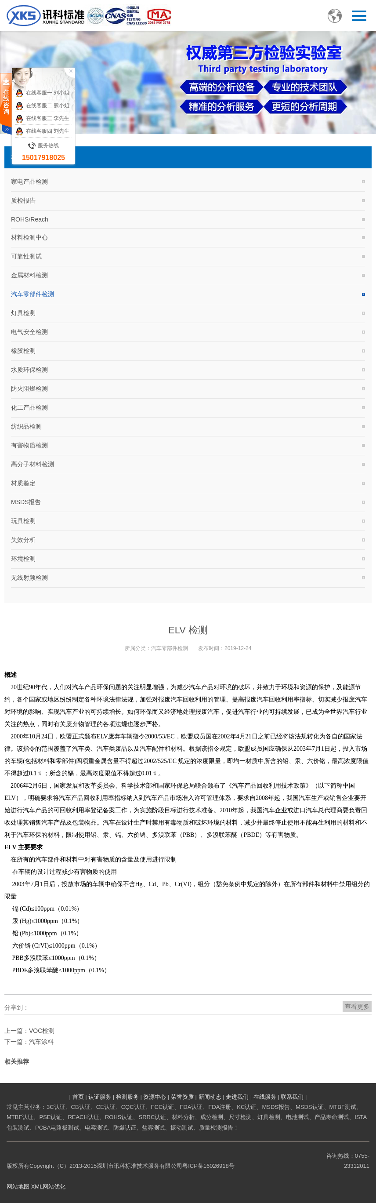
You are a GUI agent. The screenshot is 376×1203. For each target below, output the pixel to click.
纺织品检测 (26, 426)
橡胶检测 (23, 350)
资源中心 (154, 1097)
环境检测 (23, 558)
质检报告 (23, 200)
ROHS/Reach (29, 219)
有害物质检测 (29, 445)
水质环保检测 (29, 369)
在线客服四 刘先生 (42, 131)
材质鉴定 (23, 483)
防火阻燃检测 (29, 388)
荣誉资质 (182, 1097)
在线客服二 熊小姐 (42, 106)
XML (37, 1186)
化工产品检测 (29, 407)
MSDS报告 (26, 501)
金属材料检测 (29, 275)
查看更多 (357, 1006)
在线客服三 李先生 (42, 118)
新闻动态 (210, 1097)
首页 (78, 1097)
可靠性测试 (26, 256)
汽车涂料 (41, 1041)
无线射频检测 (29, 577)
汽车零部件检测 (32, 294)
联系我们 (292, 1097)
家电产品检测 (29, 181)
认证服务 (99, 1097)
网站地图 (18, 1186)
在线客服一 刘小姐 (42, 93)
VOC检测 (41, 1030)
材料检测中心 (29, 237)
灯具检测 (23, 312)
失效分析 (23, 539)
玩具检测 (23, 520)
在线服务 (264, 1097)
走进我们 (237, 1097)
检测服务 (127, 1097)
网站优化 (54, 1186)
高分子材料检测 (32, 464)
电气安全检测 (29, 331)
